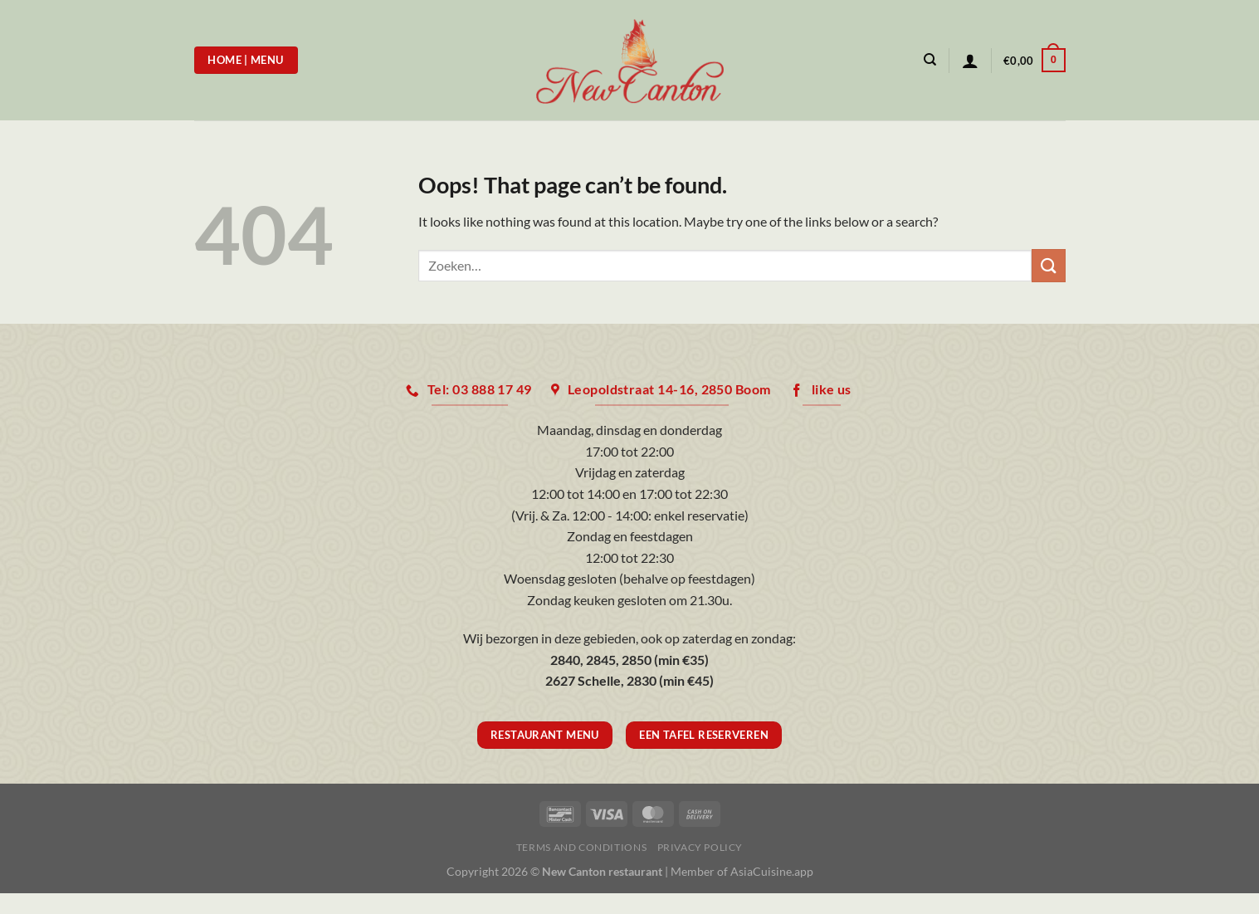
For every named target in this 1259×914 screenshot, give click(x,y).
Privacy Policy (700, 847)
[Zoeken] (930, 60)
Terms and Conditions (581, 847)
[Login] (970, 60)
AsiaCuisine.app (771, 871)
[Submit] (1048, 265)
